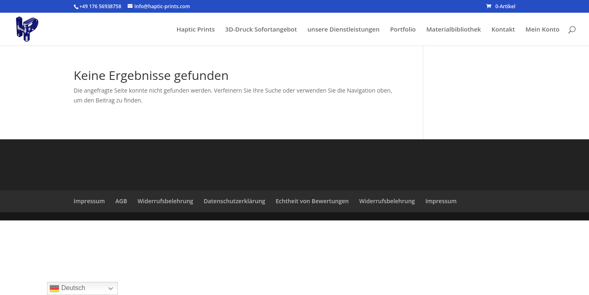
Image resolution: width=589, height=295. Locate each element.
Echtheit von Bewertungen (312, 201)
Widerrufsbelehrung (165, 201)
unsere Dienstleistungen (344, 29)
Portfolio (403, 29)
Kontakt (503, 29)
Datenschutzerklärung (234, 201)
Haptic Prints (196, 29)
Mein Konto (543, 29)
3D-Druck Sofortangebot (261, 29)
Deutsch (67, 288)
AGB (121, 201)
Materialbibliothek (453, 29)
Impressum (89, 201)
